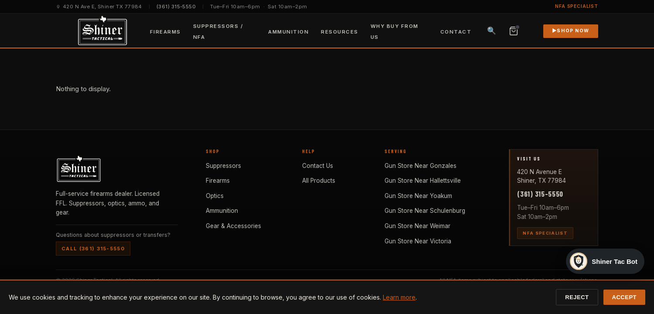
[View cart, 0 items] (513, 31)
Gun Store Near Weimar (417, 225)
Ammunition (288, 32)
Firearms (165, 32)
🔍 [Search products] (491, 31)
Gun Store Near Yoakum (418, 195)
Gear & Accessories (233, 225)
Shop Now (570, 31)
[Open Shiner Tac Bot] (605, 257)
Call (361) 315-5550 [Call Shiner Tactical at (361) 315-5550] (93, 249)
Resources (339, 32)
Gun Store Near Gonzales (420, 165)
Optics (215, 195)
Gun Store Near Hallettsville (423, 180)
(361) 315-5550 (176, 6)
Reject (577, 297)
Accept (624, 297)
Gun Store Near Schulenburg (425, 210)
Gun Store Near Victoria (418, 241)
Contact (455, 32)
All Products (318, 180)
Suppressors (223, 165)
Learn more (399, 297)
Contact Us (317, 165)
